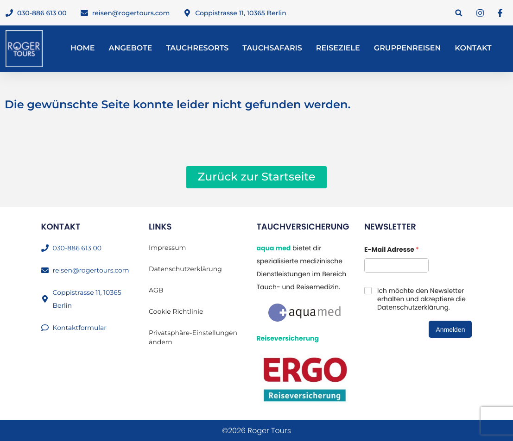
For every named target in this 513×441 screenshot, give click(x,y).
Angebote (130, 48)
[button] (458, 13)
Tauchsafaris (272, 48)
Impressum (167, 247)
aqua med (273, 248)
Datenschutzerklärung (185, 269)
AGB (156, 290)
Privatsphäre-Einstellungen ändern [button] (193, 337)
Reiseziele (338, 48)
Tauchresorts (197, 48)
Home (82, 48)
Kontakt (473, 48)
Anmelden (450, 329)
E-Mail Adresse (391, 250)
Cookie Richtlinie (176, 311)
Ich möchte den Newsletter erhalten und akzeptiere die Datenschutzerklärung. (421, 299)
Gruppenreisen (407, 48)
